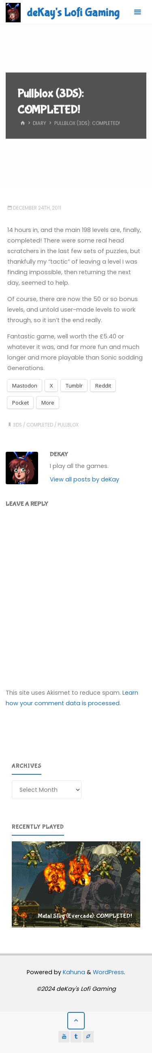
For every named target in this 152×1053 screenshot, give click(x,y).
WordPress (108, 972)
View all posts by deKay (84, 479)
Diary (39, 123)
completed (39, 425)
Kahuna (73, 972)
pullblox (68, 425)
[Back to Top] (76, 1020)
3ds (17, 425)
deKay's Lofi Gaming (73, 13)
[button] (76, 884)
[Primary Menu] (137, 12)
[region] (76, 884)
